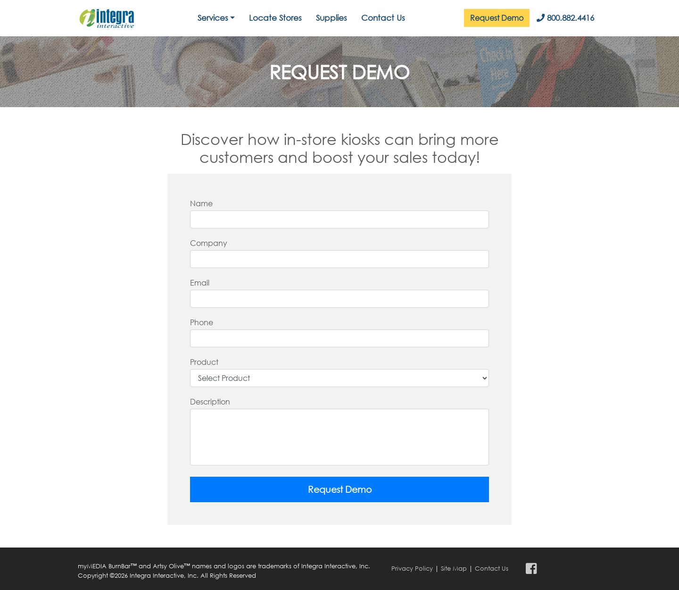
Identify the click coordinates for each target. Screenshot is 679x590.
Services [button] (213, 18)
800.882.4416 (565, 18)
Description (210, 401)
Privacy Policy (412, 569)
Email (199, 282)
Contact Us (383, 18)
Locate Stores (275, 18)
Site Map (454, 569)
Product (204, 362)
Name (201, 203)
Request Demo (496, 18)
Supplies (331, 18)
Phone (201, 322)
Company (208, 243)
